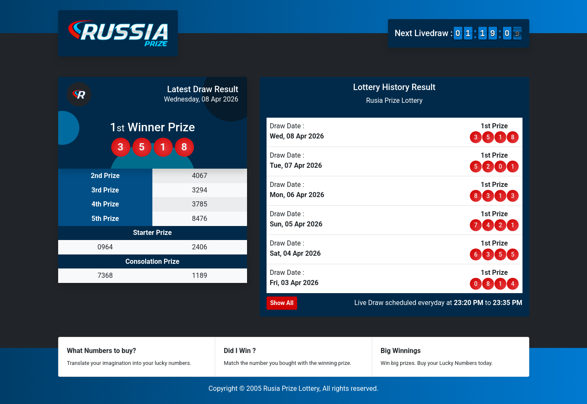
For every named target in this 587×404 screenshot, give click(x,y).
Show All (282, 302)
